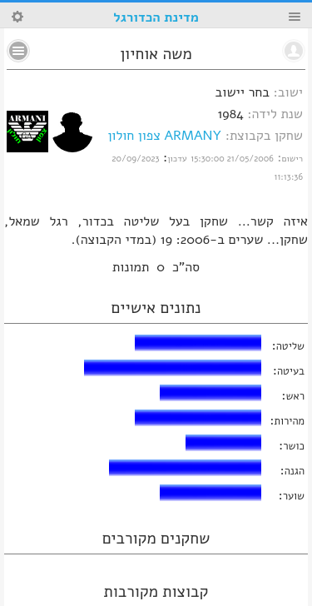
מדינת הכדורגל (155, 17)
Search (17, 16)
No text (18, 50)
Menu (294, 16)
